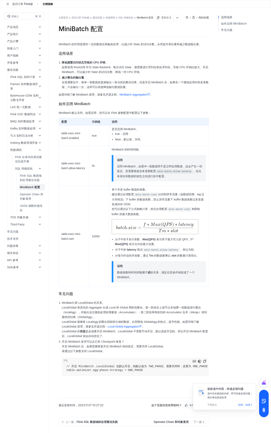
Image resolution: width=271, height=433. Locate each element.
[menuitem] (25, 159)
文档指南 (48, 4)
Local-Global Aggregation (125, 326)
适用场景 (226, 17)
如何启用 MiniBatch (234, 23)
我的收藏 (203, 17)
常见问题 (226, 30)
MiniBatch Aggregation (134, 94)
